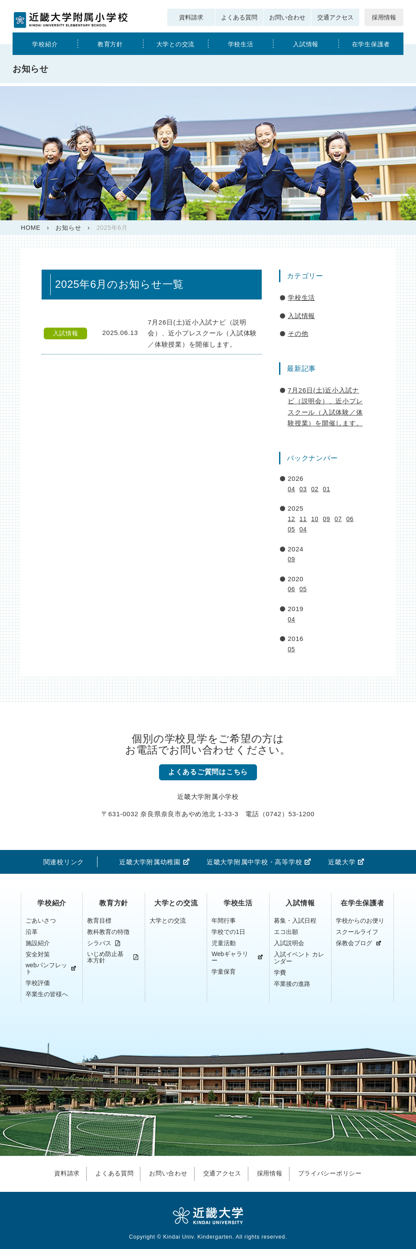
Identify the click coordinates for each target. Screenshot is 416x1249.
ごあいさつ (41, 920)
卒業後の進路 (292, 983)
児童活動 (223, 943)
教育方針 (110, 44)
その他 (298, 333)
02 (314, 489)
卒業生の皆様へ (47, 994)
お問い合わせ (287, 17)
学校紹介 (45, 44)
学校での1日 (228, 931)
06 (350, 518)
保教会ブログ (354, 943)
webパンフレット (46, 968)
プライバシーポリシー (336, 1172)
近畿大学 (341, 862)
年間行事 (223, 920)
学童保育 (223, 971)
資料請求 (191, 17)
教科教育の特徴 (108, 931)
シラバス (99, 943)
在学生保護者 (371, 44)
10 (314, 518)
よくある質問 (239, 17)
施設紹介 (38, 943)
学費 (280, 972)
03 (303, 489)
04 (291, 489)
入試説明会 (289, 943)
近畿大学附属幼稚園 (150, 862)
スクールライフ (357, 931)
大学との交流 (175, 44)
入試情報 (305, 44)
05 (291, 529)
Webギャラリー (229, 957)
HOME (30, 227)
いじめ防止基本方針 (105, 957)
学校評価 (38, 982)
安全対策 (38, 954)
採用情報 (384, 17)
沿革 (32, 931)
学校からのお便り (360, 920)
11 (303, 518)
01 (326, 489)
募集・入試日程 (295, 920)
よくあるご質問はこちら (208, 772)
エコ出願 (286, 931)
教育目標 (99, 920)
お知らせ (68, 227)
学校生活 (241, 44)
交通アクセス (335, 17)
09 (326, 518)
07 (338, 518)
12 (291, 518)
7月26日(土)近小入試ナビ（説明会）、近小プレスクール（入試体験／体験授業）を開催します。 (325, 406)
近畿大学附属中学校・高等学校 (254, 862)
